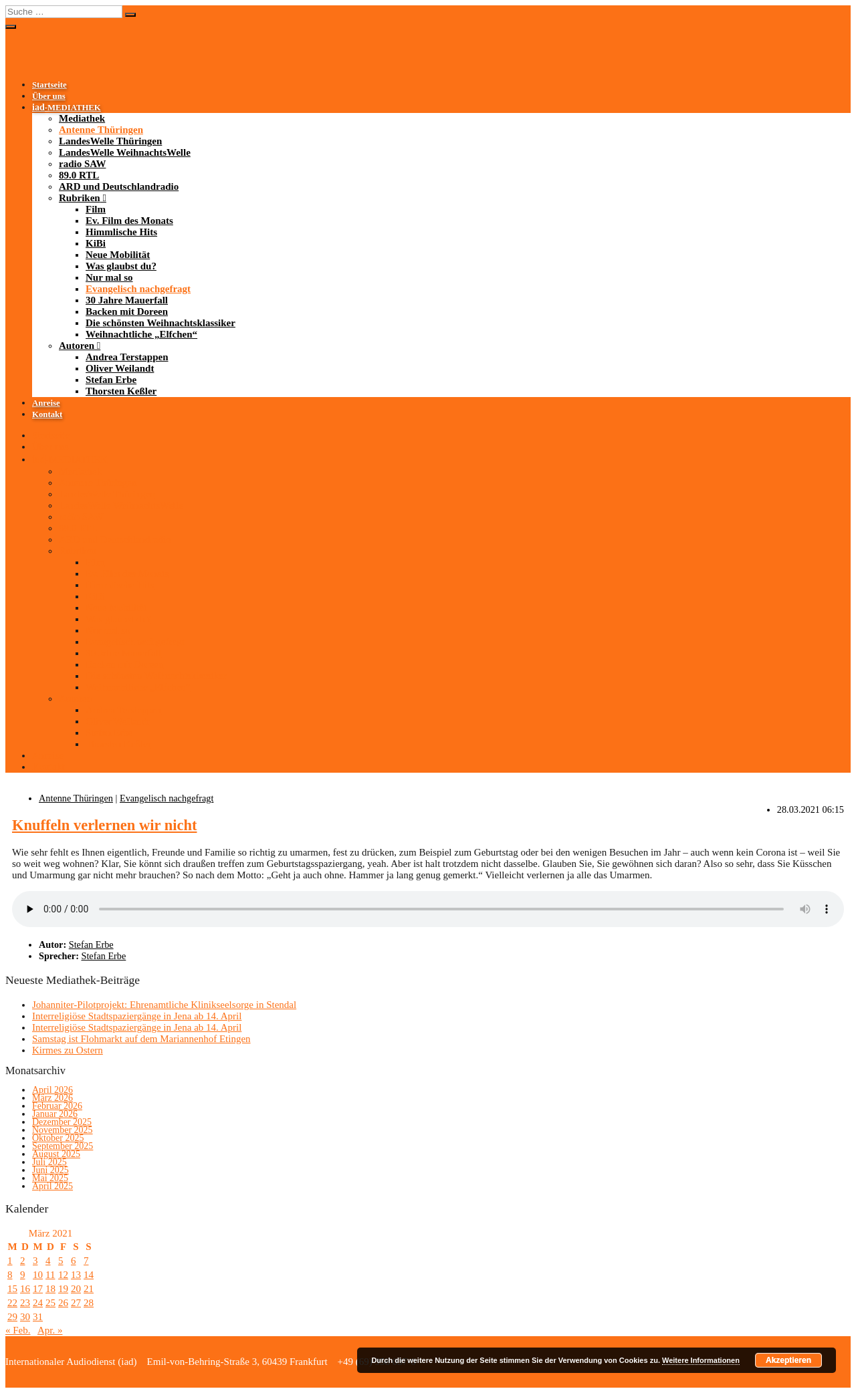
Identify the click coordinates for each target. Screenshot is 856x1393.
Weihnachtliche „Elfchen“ (141, 334)
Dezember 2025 (62, 1122)
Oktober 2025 (58, 1138)
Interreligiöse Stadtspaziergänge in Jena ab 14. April (136, 1016)
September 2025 (62, 1146)
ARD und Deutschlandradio (119, 186)
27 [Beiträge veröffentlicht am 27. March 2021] (76, 1302)
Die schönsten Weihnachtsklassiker (160, 323)
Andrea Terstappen (127, 357)
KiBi (96, 243)
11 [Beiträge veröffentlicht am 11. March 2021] (50, 1274)
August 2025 (56, 1154)
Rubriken (79, 198)
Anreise (46, 403)
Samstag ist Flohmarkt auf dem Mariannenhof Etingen (141, 1038)
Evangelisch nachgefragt (138, 288)
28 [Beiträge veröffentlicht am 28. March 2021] (89, 1302)
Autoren (76, 345)
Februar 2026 (57, 1106)
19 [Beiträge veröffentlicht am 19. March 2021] (63, 1288)
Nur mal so (109, 277)
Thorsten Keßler (121, 391)
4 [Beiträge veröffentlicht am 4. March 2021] (48, 1260)
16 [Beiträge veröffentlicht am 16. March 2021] (25, 1288)
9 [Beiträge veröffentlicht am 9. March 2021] (22, 1274)
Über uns (49, 96)
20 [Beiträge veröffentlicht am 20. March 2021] (76, 1288)
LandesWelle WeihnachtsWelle (125, 152)
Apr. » (50, 1330)
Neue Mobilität (118, 254)
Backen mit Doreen (127, 311)
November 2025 (62, 1130)
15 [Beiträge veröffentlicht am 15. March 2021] (12, 1288)
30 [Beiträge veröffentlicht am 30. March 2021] (25, 1316)
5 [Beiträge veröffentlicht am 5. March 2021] (61, 1260)
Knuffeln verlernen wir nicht (104, 825)
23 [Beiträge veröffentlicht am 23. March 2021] (25, 1302)
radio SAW (82, 163)
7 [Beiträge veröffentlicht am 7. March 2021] (86, 1260)
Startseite (49, 85)
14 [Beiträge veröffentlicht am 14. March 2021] (89, 1274)
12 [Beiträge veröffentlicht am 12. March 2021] (63, 1274)
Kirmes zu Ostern (67, 1050)
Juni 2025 (50, 1170)
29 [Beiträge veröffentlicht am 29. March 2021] (12, 1316)
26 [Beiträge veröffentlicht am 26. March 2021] (63, 1302)
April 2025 (52, 1186)
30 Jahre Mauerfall (127, 300)
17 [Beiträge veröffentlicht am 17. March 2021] (38, 1288)
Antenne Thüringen (101, 129)
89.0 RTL (79, 175)
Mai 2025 (50, 1178)
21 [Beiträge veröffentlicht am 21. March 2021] (89, 1288)
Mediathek (82, 118)
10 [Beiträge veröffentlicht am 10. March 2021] (38, 1274)
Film (96, 209)
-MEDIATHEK (66, 107)
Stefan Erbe (111, 379)
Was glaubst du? (121, 266)
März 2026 (52, 1098)
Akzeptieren (788, 1360)
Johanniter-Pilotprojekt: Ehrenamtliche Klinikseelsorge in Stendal (164, 1004)
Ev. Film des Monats (129, 220)
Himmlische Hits (121, 232)
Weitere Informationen (701, 1360)
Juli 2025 (49, 1162)
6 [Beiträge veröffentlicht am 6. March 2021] (73, 1260)
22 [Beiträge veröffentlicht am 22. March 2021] (12, 1302)
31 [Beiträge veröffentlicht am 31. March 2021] (38, 1316)
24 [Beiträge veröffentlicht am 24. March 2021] (38, 1302)
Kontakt (47, 414)
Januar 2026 (55, 1114)
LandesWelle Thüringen (110, 141)
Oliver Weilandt (120, 368)
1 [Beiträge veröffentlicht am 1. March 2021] (10, 1260)
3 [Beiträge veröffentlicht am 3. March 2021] (35, 1260)
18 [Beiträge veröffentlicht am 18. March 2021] (50, 1288)
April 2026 (52, 1090)
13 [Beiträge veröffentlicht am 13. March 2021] (76, 1274)
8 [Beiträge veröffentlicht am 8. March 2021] (10, 1274)
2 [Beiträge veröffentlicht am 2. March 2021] (22, 1260)
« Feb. (18, 1330)
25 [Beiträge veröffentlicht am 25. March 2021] (50, 1302)
